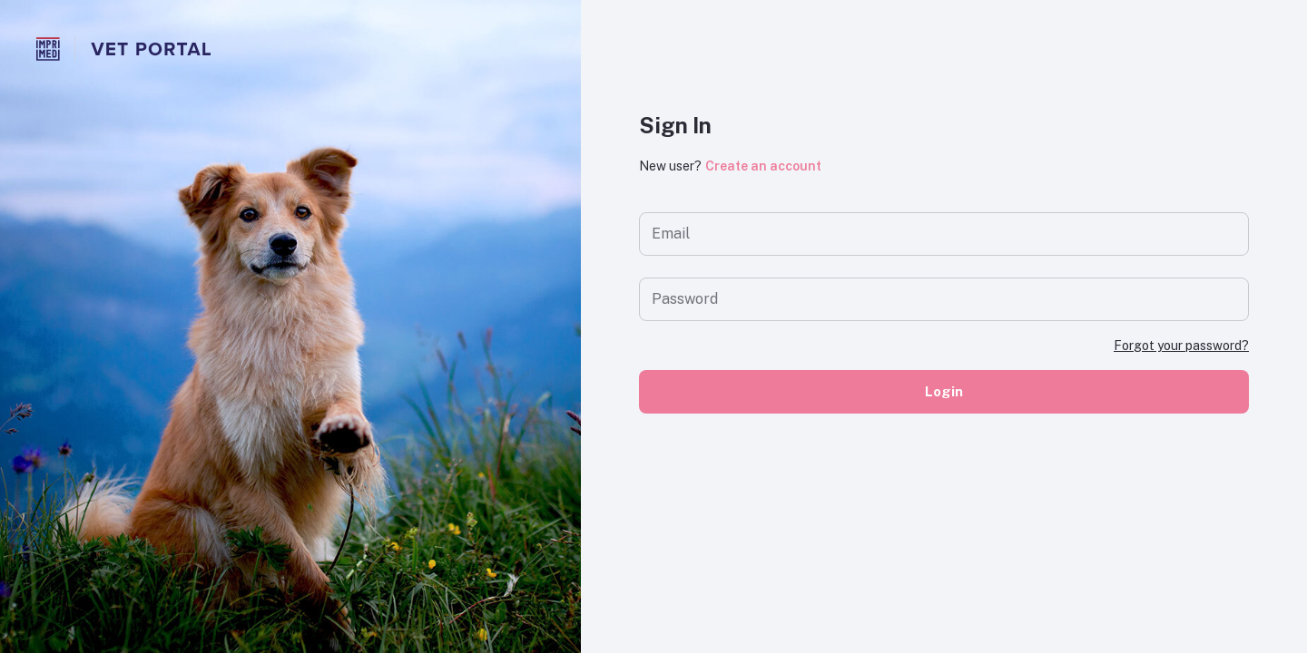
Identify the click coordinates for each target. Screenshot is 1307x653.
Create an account (763, 166)
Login (944, 392)
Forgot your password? (1181, 345)
